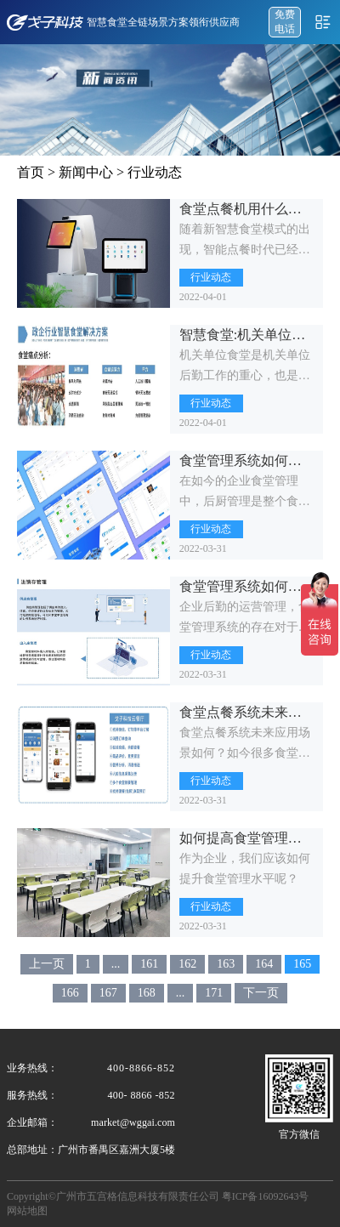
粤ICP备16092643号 (265, 1196)
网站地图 (27, 1211)
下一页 (261, 992)
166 (70, 992)
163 (226, 963)
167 (108, 992)
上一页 (47, 963)
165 (302, 963)
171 (214, 992)
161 (149, 963)
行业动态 (155, 172)
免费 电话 (285, 22)
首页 (30, 172)
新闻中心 (86, 172)
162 (187, 963)
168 (147, 992)
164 (264, 963)
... (116, 963)
